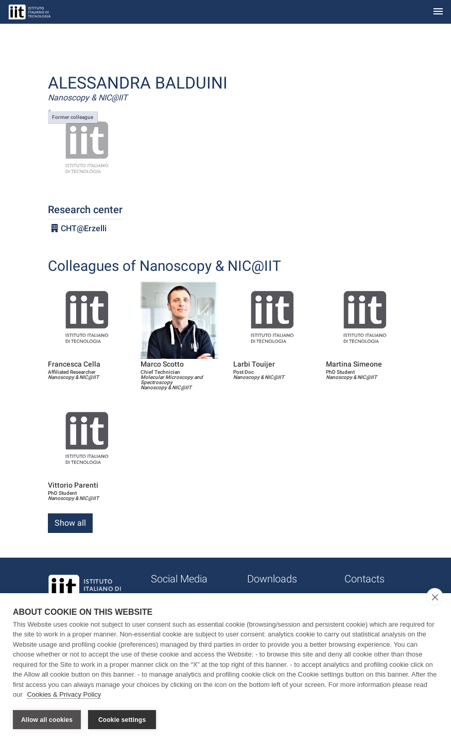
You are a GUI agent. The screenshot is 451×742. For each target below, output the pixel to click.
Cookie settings (122, 719)
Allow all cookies (47, 719)
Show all (70, 523)
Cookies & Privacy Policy (64, 695)
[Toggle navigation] (438, 12)
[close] (434, 597)
